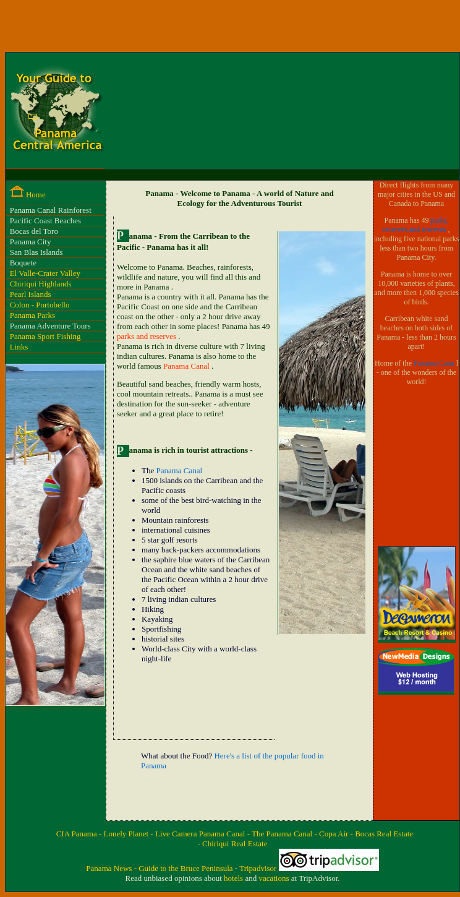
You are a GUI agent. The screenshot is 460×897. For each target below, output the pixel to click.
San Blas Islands (36, 252)
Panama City (30, 241)
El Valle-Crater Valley (45, 273)
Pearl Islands (30, 294)
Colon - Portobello (40, 304)
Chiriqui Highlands (41, 283)
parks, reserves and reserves (416, 225)
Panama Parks (32, 315)
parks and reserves (147, 336)
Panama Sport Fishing (45, 336)
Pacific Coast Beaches (46, 220)
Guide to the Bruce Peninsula (186, 868)
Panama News (110, 868)
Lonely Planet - (129, 833)
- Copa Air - (334, 833)
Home (36, 194)
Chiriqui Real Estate (234, 843)
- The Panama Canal (281, 833)
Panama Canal (187, 366)
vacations (274, 878)
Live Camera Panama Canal (201, 833)
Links (19, 346)
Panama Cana (435, 363)
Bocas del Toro (34, 231)
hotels (234, 878)
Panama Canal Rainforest (51, 210)
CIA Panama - (80, 833)
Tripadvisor (258, 868)
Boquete (23, 262)
